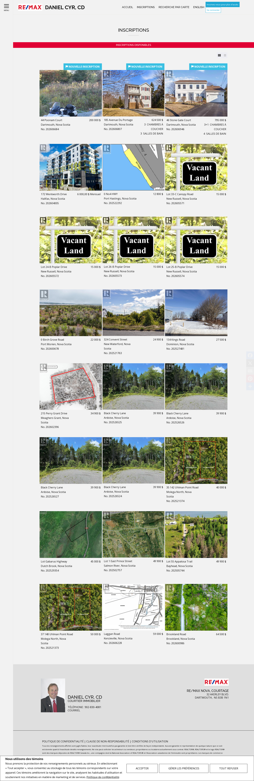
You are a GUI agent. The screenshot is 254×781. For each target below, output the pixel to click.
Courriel (74, 710)
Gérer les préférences (183, 768)
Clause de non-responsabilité (108, 741)
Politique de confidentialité (103, 777)
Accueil (127, 7)
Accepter (142, 768)
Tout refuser (228, 768)
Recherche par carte (174, 7)
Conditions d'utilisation (150, 741)
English (198, 7)
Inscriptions (146, 7)
